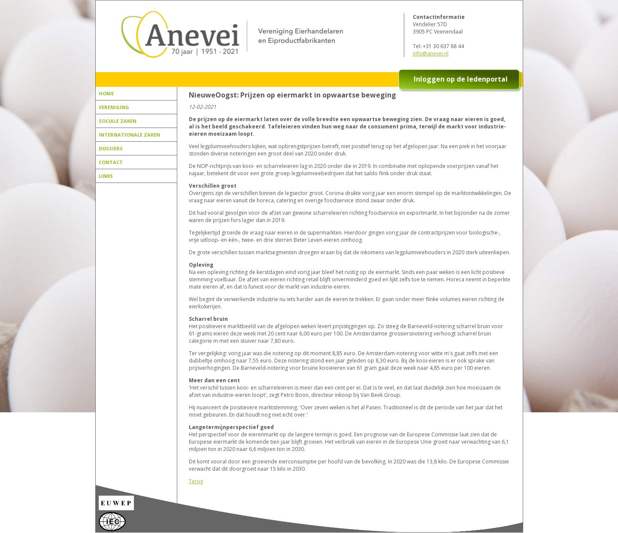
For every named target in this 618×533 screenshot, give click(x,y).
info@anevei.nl (430, 53)
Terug (196, 481)
